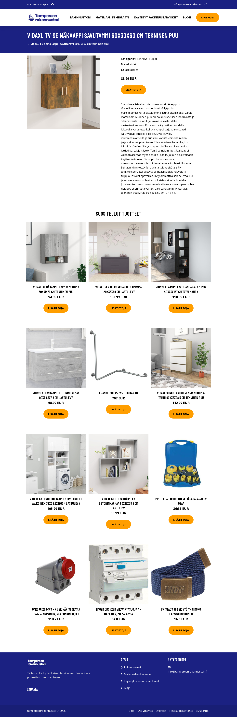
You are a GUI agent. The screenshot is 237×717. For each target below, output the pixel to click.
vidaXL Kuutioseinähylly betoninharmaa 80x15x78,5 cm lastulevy (118, 503)
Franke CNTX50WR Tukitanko (118, 393)
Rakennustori (80, 17)
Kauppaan (207, 17)
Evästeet (161, 711)
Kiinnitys (142, 59)
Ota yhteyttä (145, 711)
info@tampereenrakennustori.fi (190, 4)
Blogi (187, 17)
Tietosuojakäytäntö (181, 711)
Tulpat (153, 59)
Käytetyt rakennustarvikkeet (156, 17)
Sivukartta (202, 711)
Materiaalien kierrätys (112, 17)
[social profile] (52, 4)
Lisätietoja (133, 89)
